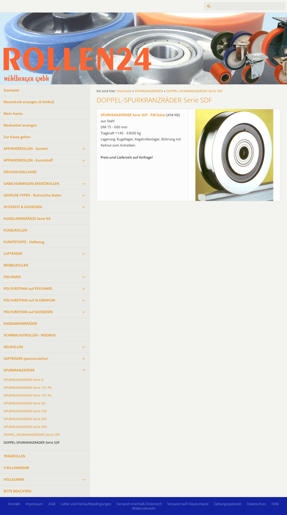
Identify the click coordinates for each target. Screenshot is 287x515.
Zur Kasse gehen (17, 137)
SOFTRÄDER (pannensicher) (26, 358)
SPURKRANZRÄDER (19, 370)
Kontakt (14, 504)
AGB (51, 504)
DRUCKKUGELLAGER (20, 172)
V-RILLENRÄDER (16, 467)
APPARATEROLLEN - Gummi (26, 148)
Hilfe (275, 504)
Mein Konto (13, 113)
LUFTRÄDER (13, 253)
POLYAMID (12, 277)
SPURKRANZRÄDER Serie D (23, 380)
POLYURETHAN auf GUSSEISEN (28, 312)
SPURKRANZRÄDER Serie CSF (25, 411)
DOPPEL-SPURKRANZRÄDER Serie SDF (32, 443)
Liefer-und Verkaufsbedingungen (86, 504)
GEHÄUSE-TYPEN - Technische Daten (33, 195)
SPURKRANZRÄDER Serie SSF (25, 419)
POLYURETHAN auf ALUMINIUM (29, 300)
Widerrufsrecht (143, 508)
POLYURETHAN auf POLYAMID (28, 288)
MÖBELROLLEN (16, 265)
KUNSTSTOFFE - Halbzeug (24, 242)
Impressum (34, 504)
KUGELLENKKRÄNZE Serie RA (27, 218)
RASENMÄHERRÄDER (20, 323)
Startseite (11, 90)
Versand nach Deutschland (187, 504)
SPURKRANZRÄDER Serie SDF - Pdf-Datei (133, 115)
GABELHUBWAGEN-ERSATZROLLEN (31, 183)
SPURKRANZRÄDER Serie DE (24, 403)
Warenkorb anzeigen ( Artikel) (29, 102)
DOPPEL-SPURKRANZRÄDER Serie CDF (32, 435)
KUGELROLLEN (15, 230)
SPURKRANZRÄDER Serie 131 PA (27, 388)
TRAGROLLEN (14, 456)
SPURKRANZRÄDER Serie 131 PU (28, 395)
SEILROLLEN (13, 347)
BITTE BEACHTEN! (17, 491)
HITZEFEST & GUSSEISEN (23, 207)
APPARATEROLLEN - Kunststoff (28, 160)
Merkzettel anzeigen (20, 125)
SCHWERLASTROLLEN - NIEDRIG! (30, 335)
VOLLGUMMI (14, 479)
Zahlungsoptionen (228, 504)
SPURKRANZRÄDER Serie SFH (25, 427)
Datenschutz (256, 504)
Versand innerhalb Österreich (139, 504)
